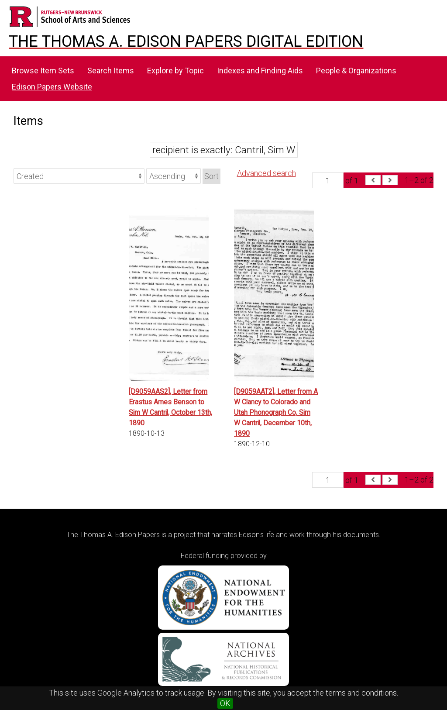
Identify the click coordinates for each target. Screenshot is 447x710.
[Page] (328, 180)
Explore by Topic (175, 70)
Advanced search (266, 173)
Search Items (110, 70)
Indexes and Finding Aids (260, 70)
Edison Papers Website (52, 86)
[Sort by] (79, 176)
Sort (211, 176)
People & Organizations (356, 70)
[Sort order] (173, 176)
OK (225, 703)
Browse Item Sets (43, 70)
